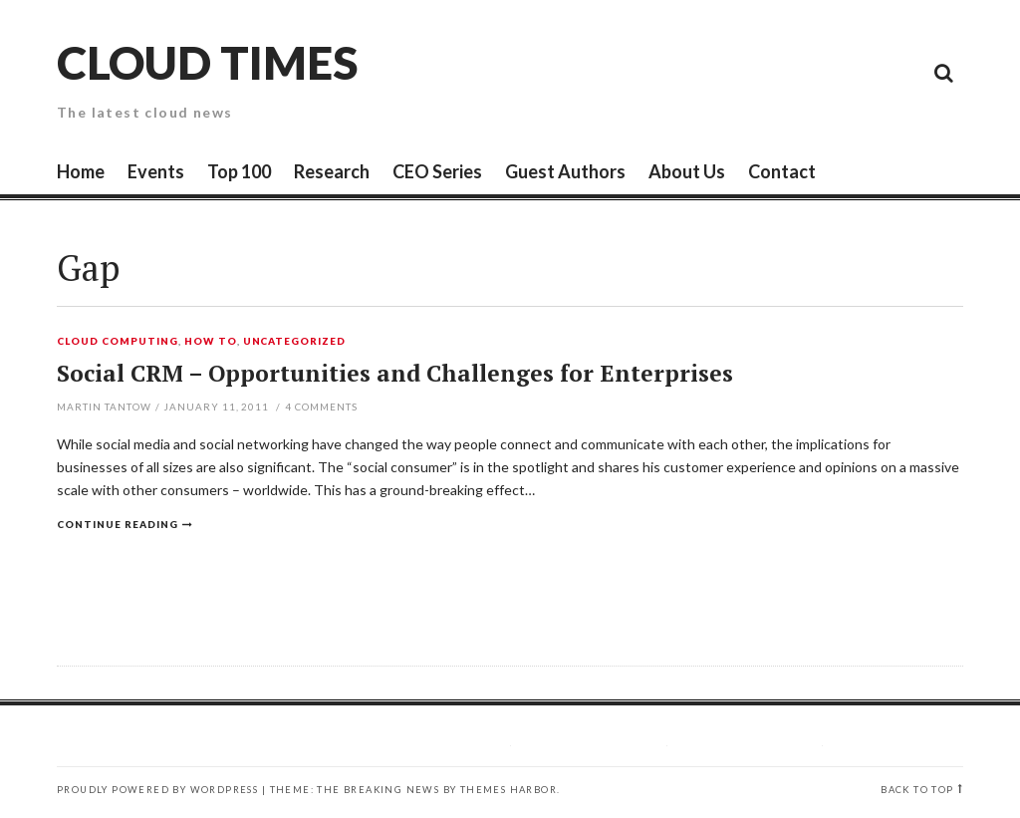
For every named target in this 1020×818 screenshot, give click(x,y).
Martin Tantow (104, 406)
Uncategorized (295, 342)
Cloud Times (207, 62)
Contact (782, 171)
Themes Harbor (508, 789)
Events (156, 171)
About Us (686, 171)
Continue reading (117, 524)
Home (81, 171)
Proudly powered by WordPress (157, 789)
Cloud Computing (117, 342)
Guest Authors (565, 171)
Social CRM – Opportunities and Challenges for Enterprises (395, 373)
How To (210, 342)
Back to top (917, 789)
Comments (321, 406)
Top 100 (239, 171)
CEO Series (437, 171)
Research (332, 171)
